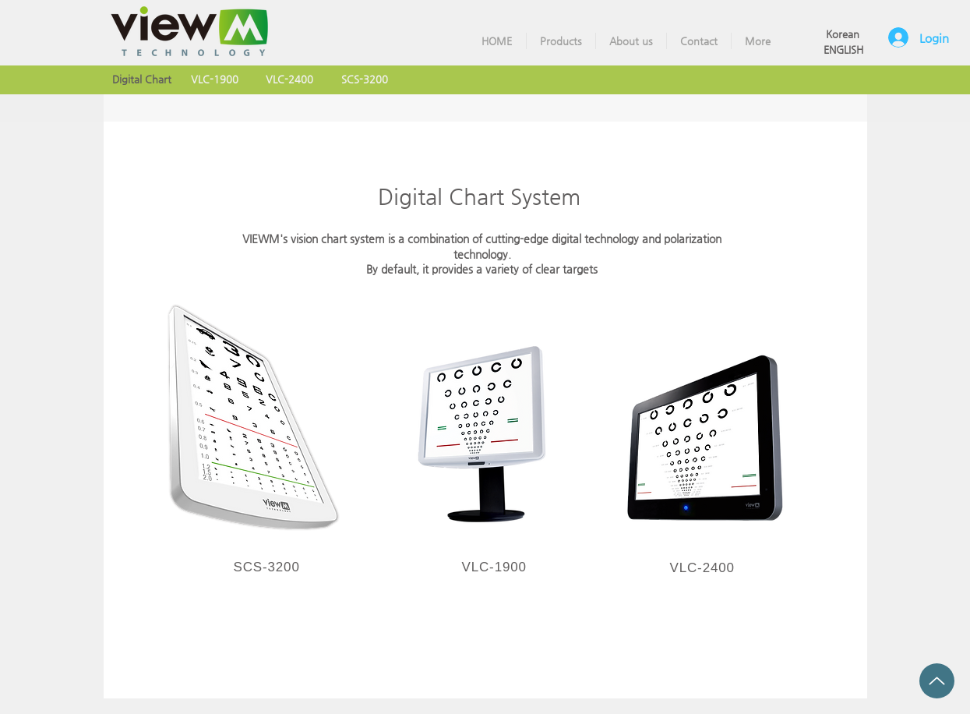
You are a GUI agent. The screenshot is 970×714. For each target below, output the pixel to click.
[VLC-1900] (215, 79)
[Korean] (843, 34)
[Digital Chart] (141, 79)
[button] (561, 41)
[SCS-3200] (365, 79)
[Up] (936, 680)
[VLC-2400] (290, 79)
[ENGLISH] (843, 50)
